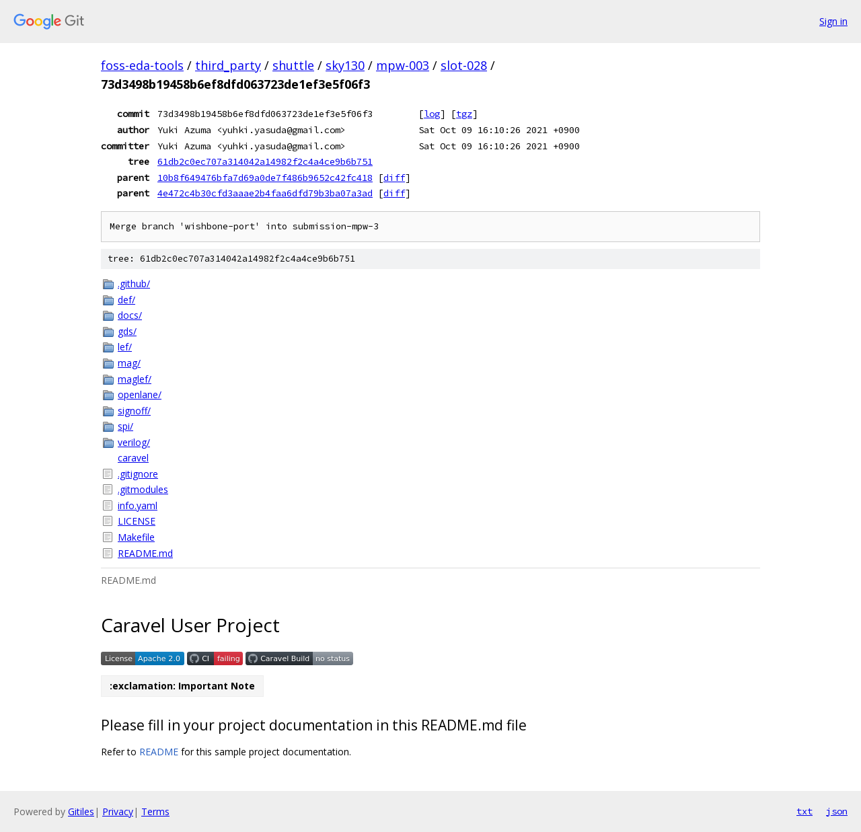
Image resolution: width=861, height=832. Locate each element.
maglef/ (134, 379)
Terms (155, 811)
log (432, 114)
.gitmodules (143, 489)
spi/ (125, 426)
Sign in (833, 21)
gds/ (127, 331)
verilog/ (134, 442)
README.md (145, 553)
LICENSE (136, 521)
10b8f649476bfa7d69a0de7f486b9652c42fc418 (265, 178)
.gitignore (138, 473)
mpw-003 (402, 65)
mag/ (129, 362)
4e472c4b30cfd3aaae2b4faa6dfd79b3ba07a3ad (265, 193)
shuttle (293, 65)
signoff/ (134, 410)
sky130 (345, 65)
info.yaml (137, 505)
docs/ (130, 315)
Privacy (117, 811)
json (837, 811)
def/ (126, 299)
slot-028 (464, 65)
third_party (228, 65)
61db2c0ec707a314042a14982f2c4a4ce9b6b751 (265, 161)
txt (804, 811)
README (158, 751)
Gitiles (81, 811)
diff (394, 178)
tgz (464, 114)
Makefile (136, 537)
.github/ (134, 283)
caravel (133, 457)
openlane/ (139, 394)
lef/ (125, 346)
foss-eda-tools (142, 65)
